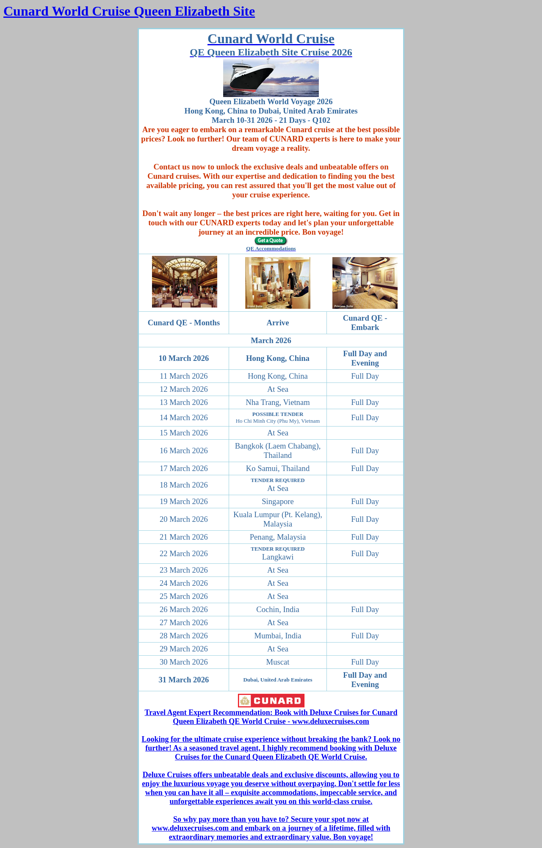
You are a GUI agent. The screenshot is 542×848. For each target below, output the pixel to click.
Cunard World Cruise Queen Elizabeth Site (129, 11)
